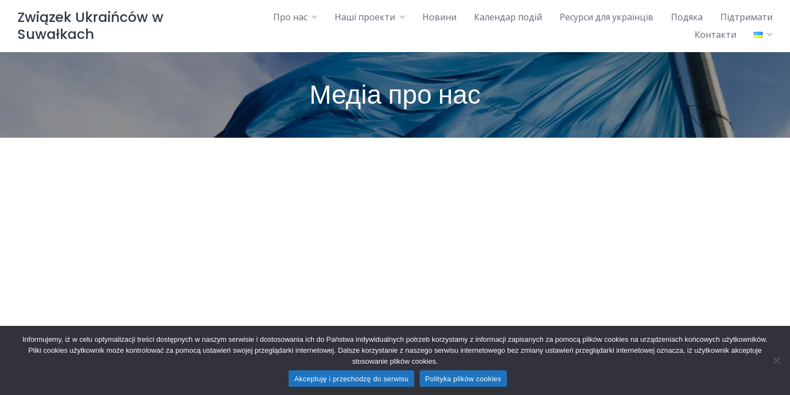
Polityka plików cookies (463, 379)
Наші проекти (365, 17)
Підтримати (746, 17)
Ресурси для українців (606, 17)
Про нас (290, 17)
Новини (439, 17)
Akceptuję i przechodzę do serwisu (351, 379)
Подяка (687, 17)
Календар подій (508, 17)
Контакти (715, 35)
